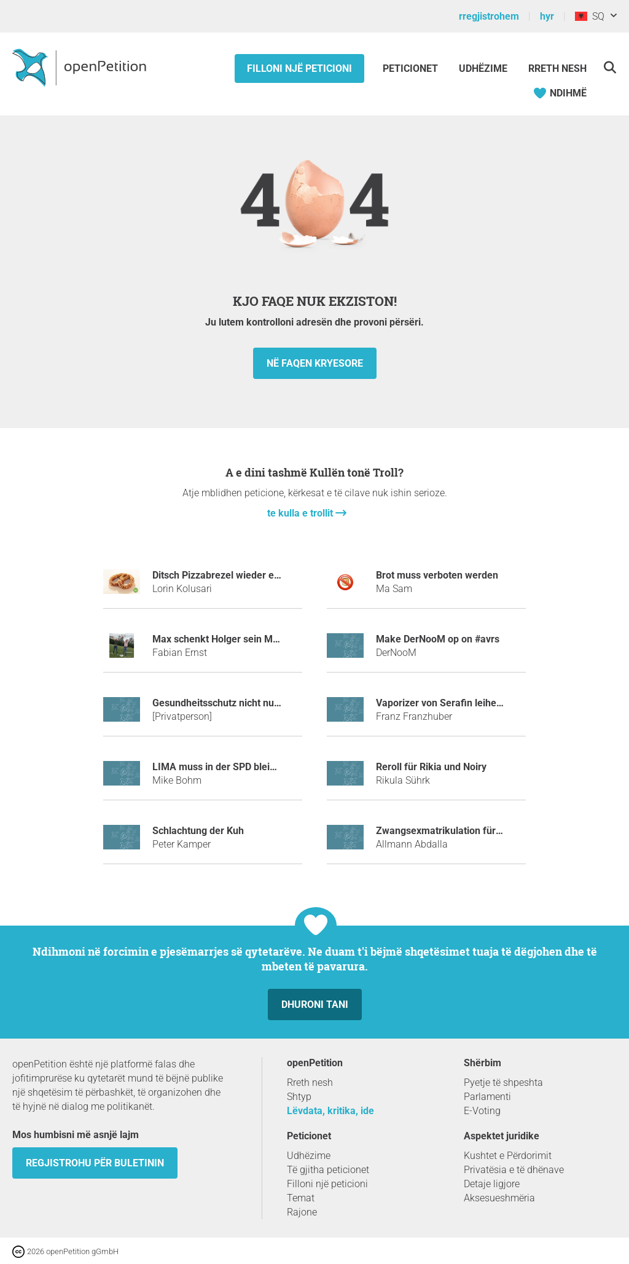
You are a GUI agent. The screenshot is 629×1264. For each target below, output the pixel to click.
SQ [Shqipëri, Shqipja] (589, 16)
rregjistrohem (489, 16)
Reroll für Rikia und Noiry (431, 767)
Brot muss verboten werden (437, 575)
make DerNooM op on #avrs (437, 639)
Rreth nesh (310, 1082)
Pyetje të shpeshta (503, 1082)
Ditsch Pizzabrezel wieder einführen (231, 575)
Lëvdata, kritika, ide (330, 1111)
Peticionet (411, 68)
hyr (547, 16)
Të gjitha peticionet (328, 1170)
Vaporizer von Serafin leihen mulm (452, 703)
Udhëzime (483, 68)
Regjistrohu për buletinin (95, 1163)
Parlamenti (487, 1096)
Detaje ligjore (492, 1184)
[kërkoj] (609, 67)
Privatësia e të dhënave (514, 1170)
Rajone (302, 1212)
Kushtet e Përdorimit (508, 1155)
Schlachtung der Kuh (198, 831)
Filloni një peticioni (299, 68)
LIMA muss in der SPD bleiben (219, 767)
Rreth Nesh (557, 68)
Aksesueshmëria (499, 1198)
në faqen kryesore (315, 363)
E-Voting (482, 1111)
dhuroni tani (314, 1004)
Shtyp (299, 1096)
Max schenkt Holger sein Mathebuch (233, 639)
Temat (300, 1198)
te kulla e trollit (301, 513)
